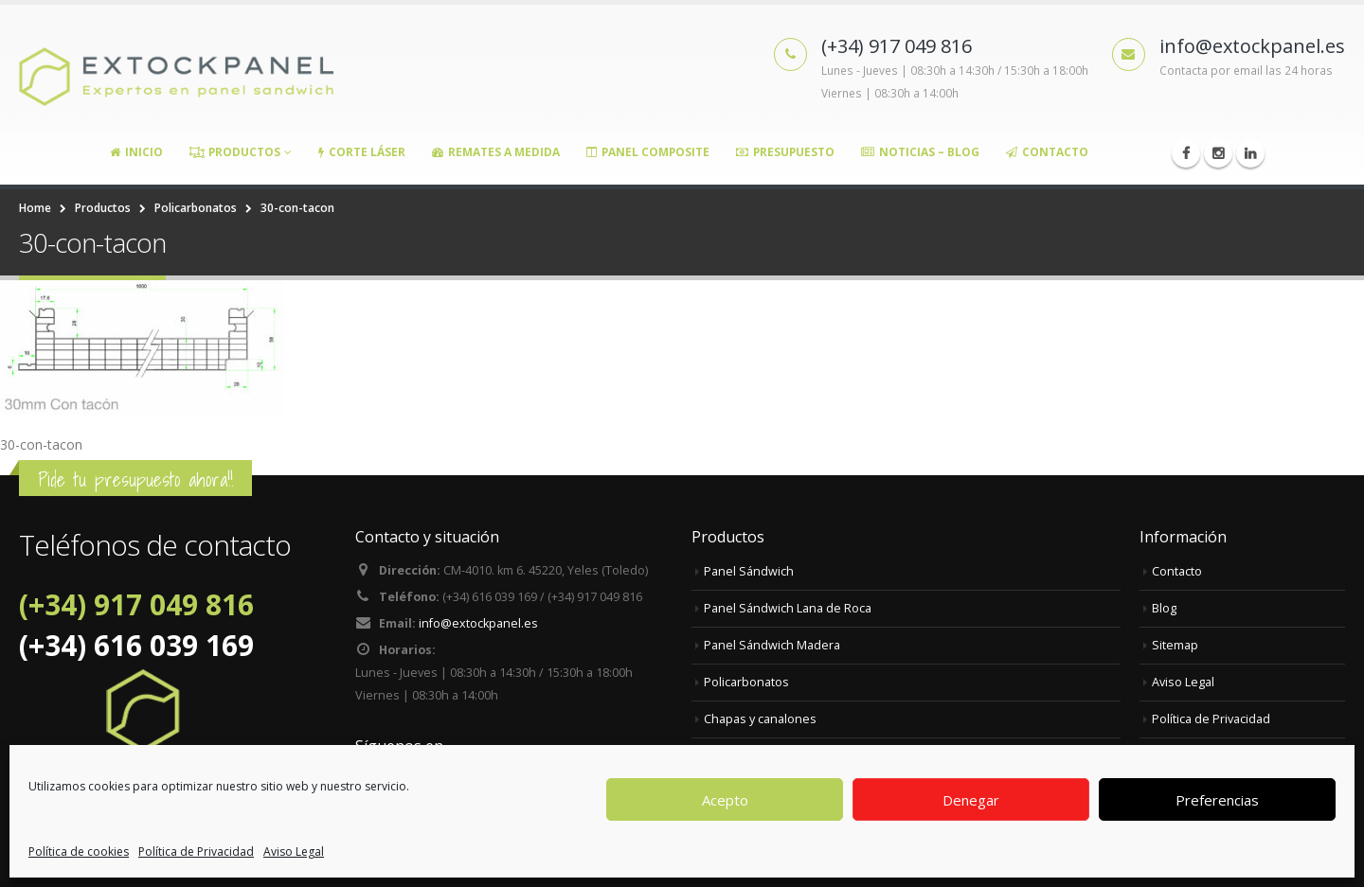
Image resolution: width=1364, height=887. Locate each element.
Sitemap (1175, 645)
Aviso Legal (293, 851)
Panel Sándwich (749, 571)
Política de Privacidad (196, 851)
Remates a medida (496, 152)
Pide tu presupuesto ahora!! (135, 479)
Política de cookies (78, 851)
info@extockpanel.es (478, 623)
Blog (1164, 608)
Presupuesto (785, 152)
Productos (234, 152)
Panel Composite (647, 152)
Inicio (136, 152)
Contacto (1047, 152)
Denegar (970, 799)
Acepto (725, 799)
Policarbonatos (746, 682)
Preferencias (1217, 799)
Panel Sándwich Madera (772, 645)
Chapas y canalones (760, 719)
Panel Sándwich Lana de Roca (787, 608)
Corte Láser (361, 152)
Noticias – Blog (920, 152)
